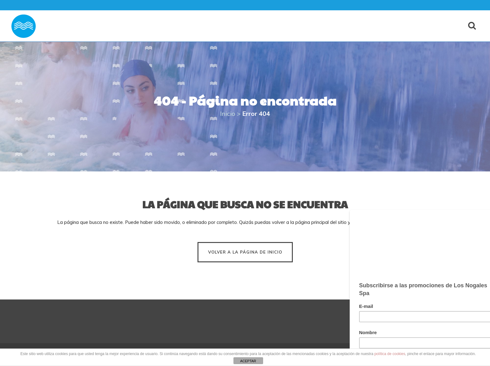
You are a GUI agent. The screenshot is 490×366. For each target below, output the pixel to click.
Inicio (227, 113)
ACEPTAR (248, 361)
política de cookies (389, 354)
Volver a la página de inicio (245, 252)
